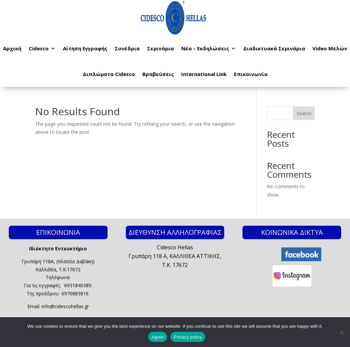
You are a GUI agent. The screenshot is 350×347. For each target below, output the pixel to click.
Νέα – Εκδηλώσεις (205, 48)
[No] (341, 332)
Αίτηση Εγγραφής (85, 48)
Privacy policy (188, 337)
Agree (157, 337)
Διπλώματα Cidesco (109, 74)
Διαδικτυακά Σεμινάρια (274, 48)
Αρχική (12, 48)
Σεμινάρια (160, 48)
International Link (204, 74)
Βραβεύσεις (158, 74)
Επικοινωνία (250, 74)
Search (304, 113)
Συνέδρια (127, 48)
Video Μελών (329, 48)
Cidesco (39, 48)
